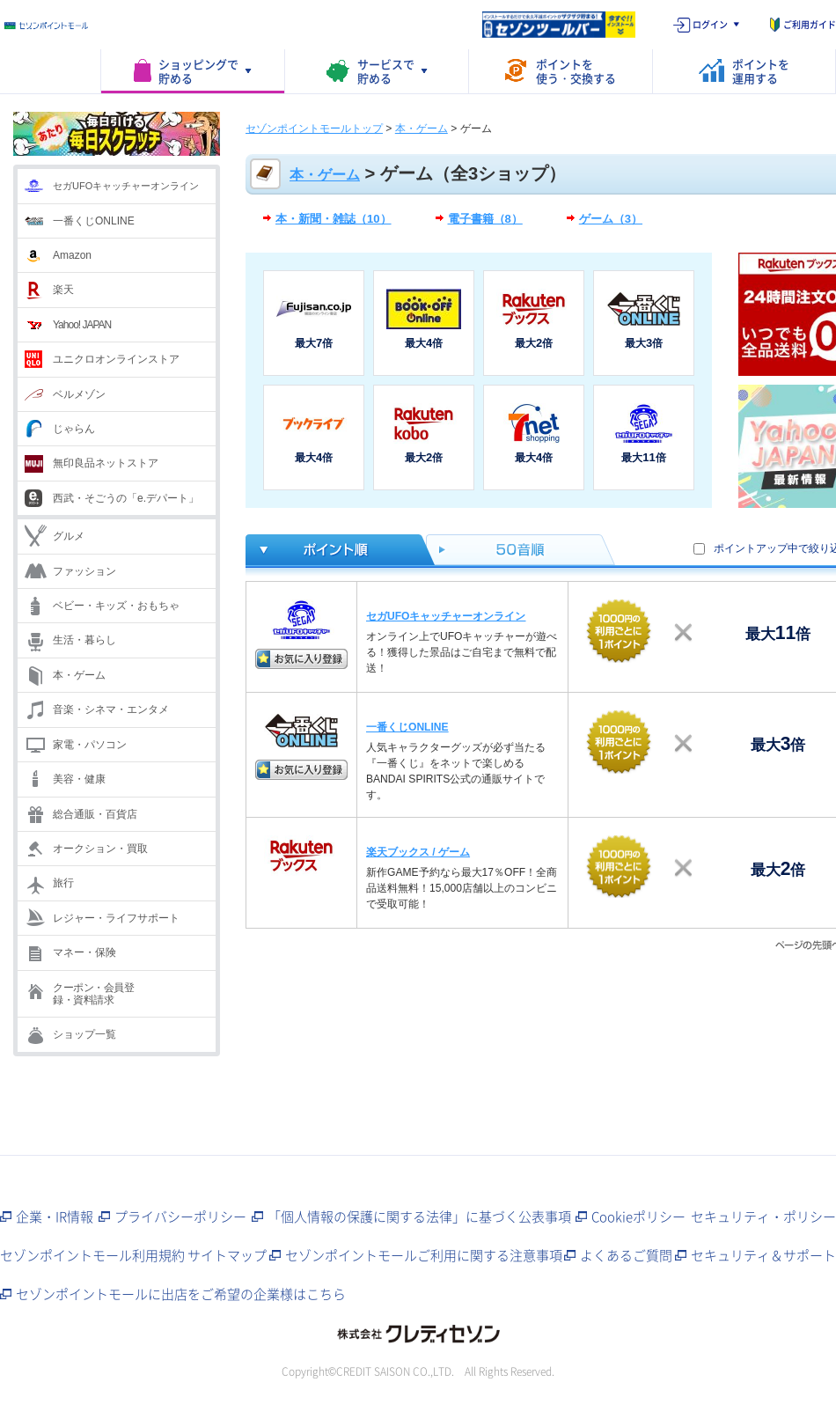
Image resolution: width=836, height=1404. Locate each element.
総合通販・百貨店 (95, 814)
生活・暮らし (84, 640)
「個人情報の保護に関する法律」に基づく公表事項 (419, 1216)
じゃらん (74, 429)
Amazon (72, 255)
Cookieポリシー (638, 1216)
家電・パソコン (90, 745)
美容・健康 (79, 779)
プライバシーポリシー (180, 1216)
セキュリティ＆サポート (763, 1255)
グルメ (68, 536)
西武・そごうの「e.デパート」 (126, 498)
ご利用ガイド (809, 24)
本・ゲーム (79, 675)
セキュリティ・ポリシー (763, 1216)
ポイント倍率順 (336, 549)
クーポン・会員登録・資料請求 (93, 993)
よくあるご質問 (626, 1255)
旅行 (63, 883)
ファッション (84, 571)
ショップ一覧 (84, 1034)
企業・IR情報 (54, 1216)
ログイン (710, 24)
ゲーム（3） (610, 218)
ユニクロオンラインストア (116, 359)
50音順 (521, 549)
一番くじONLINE (94, 221)
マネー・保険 (84, 952)
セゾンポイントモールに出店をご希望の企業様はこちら (181, 1294)
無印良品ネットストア (105, 463)
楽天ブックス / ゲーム (418, 852)
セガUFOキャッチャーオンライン (126, 185)
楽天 (63, 289)
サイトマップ (227, 1255)
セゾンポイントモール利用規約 (92, 1255)
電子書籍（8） (485, 218)
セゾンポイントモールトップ (314, 128)
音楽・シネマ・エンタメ (111, 709)
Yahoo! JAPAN (82, 325)
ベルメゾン (79, 394)
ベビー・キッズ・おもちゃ (116, 605)
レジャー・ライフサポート (116, 918)
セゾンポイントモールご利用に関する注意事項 (423, 1255)
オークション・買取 (100, 848)
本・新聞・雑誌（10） (333, 218)
